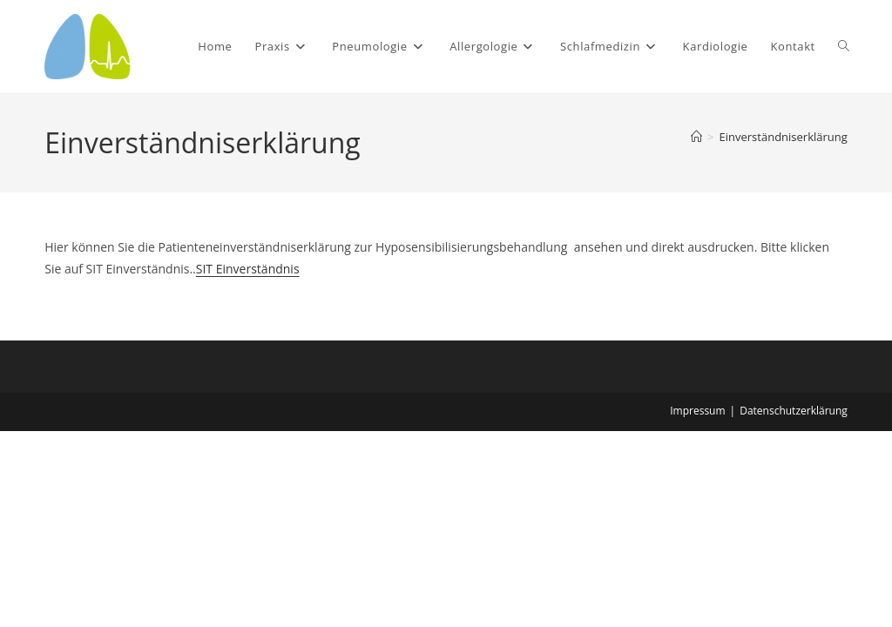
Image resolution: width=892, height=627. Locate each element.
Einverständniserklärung (784, 137)
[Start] (696, 137)
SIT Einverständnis (248, 268)
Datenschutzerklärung (794, 410)
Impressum (697, 410)
